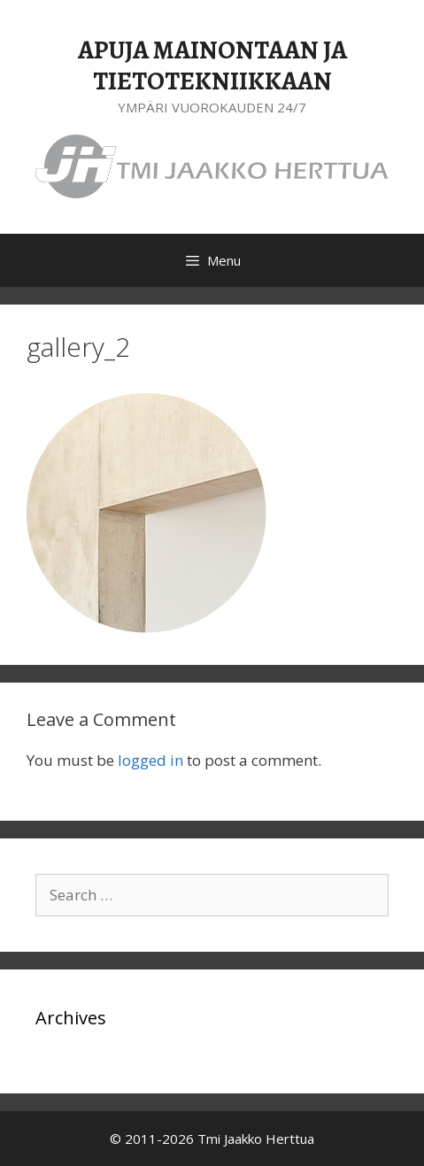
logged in (150, 760)
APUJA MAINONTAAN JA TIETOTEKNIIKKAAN (212, 65)
